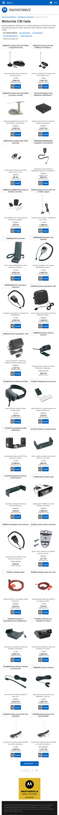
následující (36, 770)
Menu (7, 2)
